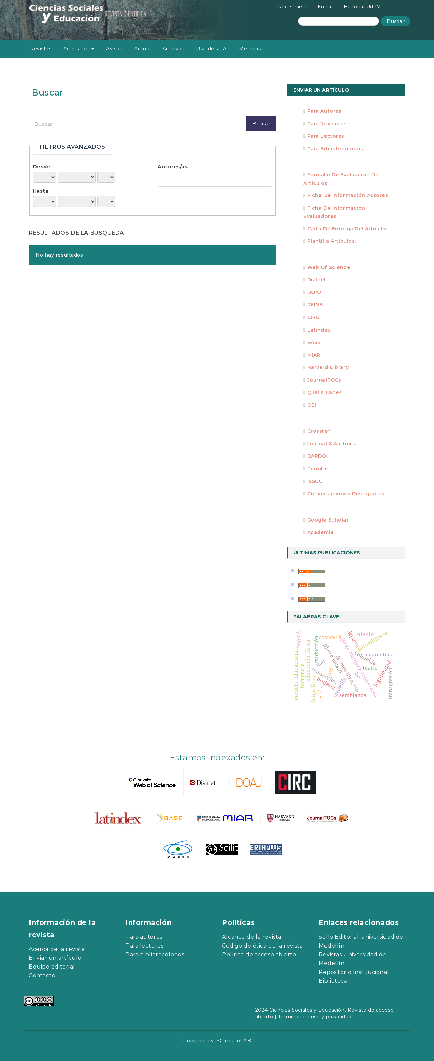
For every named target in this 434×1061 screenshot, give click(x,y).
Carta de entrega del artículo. (347, 229)
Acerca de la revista (57, 949)
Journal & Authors (331, 444)
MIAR (313, 355)
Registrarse (292, 7)
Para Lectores (325, 136)
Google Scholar (328, 520)
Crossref (318, 431)
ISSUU (315, 481)
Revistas (40, 49)
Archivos (173, 49)
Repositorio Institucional (354, 972)
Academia (320, 532)
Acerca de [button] (78, 49)
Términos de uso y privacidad (315, 1017)
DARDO (317, 456)
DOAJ (314, 292)
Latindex (319, 330)
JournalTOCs (324, 380)
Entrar (325, 7)
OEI (311, 405)
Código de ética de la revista (262, 945)
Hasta (41, 191)
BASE (314, 342)
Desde (42, 167)
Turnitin (318, 469)
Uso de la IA (211, 49)
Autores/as (173, 167)
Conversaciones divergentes (346, 494)
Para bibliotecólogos (154, 954)
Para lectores (144, 945)
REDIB (315, 305)
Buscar (396, 21)
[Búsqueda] (338, 21)
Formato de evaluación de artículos (340, 179)
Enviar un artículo (321, 90)
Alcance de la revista (251, 937)
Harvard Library (328, 367)
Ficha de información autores (347, 195)
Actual (142, 49)
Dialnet (317, 280)
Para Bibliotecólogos (335, 149)
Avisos (114, 49)
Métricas (250, 49)
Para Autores (324, 111)
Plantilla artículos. (331, 241)
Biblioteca (333, 981)
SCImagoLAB (234, 1041)
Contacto (42, 975)
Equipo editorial (52, 966)
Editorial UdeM (362, 7)
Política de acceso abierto (259, 954)
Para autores (143, 937)
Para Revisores (327, 124)
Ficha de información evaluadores (334, 212)
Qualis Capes (324, 392)
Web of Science (328, 267)
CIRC (313, 317)
